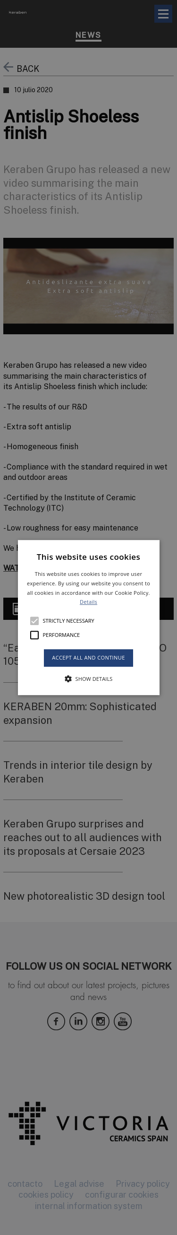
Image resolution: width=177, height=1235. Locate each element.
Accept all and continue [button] (88, 657)
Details (88, 602)
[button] (89, 617)
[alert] (88, 617)
